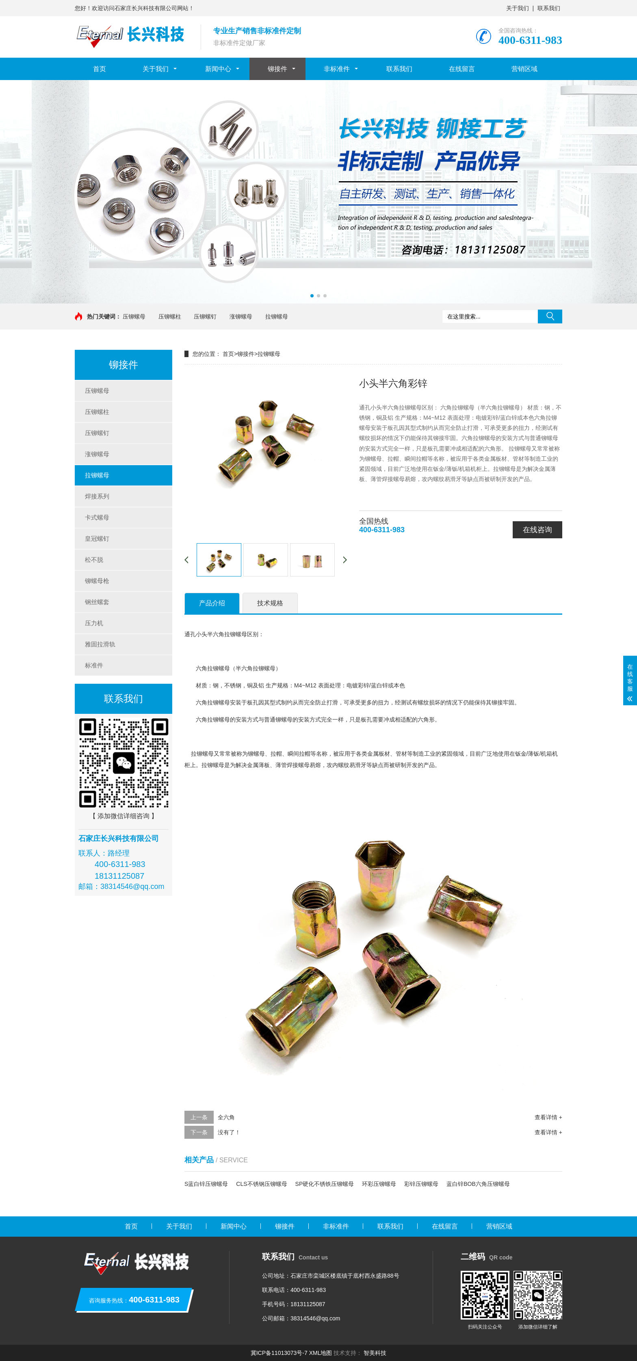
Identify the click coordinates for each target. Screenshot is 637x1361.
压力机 (94, 623)
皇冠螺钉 (97, 538)
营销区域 (524, 68)
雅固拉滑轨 (100, 644)
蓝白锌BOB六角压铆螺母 (478, 1184)
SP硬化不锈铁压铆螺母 (324, 1184)
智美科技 (375, 1353)
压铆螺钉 (205, 316)
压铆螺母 (134, 316)
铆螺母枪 (97, 580)
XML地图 (320, 1353)
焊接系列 (97, 496)
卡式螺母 (97, 517)
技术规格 (270, 603)
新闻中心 (218, 68)
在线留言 (462, 68)
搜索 (550, 316)
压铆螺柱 (169, 316)
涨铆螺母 (241, 316)
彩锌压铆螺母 (421, 1184)
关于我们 (517, 8)
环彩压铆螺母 (379, 1184)
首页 (99, 68)
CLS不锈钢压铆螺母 (261, 1184)
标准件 (94, 665)
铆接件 (277, 68)
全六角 (226, 1117)
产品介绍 (212, 603)
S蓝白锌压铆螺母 (206, 1184)
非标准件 (337, 68)
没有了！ (229, 1132)
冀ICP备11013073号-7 (279, 1353)
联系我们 (548, 8)
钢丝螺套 (97, 601)
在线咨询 (537, 530)
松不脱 (94, 559)
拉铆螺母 (276, 316)
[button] (312, 295)
